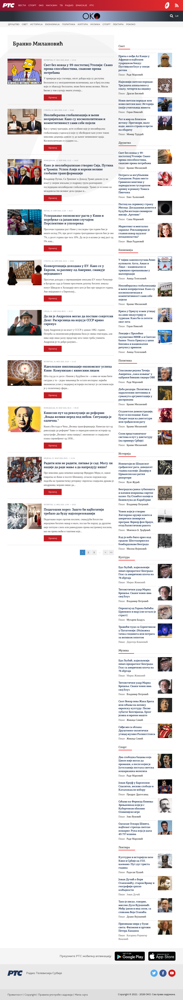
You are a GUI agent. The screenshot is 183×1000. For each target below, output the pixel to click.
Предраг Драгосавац (137, 794)
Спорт (32, 5)
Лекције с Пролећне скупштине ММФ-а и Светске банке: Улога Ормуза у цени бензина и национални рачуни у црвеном (136, 340)
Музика (95, 24)
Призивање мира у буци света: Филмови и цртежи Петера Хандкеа (134, 927)
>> (111, 552)
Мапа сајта (81, 994)
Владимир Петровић (138, 504)
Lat (177, 15)
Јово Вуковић (134, 816)
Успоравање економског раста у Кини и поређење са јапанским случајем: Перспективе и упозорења (74, 219)
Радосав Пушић (135, 872)
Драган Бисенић (135, 93)
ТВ (61, 5)
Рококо (130, 24)
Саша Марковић (135, 219)
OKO (41, 5)
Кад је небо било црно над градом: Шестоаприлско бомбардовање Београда (134, 541)
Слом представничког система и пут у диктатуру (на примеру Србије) (135, 437)
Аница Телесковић (137, 278)
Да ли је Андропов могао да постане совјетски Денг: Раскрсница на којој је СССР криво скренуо (78, 320)
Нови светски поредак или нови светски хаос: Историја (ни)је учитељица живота (136, 104)
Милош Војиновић (137, 548)
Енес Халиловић (135, 197)
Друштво (13, 24)
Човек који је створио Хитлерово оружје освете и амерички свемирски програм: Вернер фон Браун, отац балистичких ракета (136, 518)
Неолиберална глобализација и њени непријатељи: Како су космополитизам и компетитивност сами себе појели (74, 119)
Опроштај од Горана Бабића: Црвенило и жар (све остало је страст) (137, 612)
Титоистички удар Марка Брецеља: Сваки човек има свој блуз (134, 593)
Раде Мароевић (135, 74)
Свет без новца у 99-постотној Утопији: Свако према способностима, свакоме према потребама (78, 69)
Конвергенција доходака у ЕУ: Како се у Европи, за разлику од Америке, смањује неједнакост (74, 269)
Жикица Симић (135, 720)
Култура (83, 24)
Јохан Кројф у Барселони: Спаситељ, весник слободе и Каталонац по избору (136, 786)
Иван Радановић (135, 241)
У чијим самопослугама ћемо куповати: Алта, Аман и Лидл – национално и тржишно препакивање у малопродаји (136, 267)
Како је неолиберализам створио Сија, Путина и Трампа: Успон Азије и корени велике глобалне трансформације (78, 169)
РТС (92, 5)
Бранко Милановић (137, 168)
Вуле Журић (133, 482)
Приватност (15, 994)
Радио (69, 5)
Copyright (30, 994)
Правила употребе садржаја (55, 994)
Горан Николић (135, 112)
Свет (25, 24)
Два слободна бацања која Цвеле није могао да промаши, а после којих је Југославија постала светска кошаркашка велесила (136, 764)
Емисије (81, 5)
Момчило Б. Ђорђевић (138, 530)
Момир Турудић (135, 134)
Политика (68, 24)
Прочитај (52, 97)
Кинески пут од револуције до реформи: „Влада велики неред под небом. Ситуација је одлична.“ (78, 416)
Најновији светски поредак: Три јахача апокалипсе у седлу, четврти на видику (135, 85)
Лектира (118, 24)
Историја (36, 24)
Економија (52, 24)
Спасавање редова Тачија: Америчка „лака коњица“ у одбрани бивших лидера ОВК (136, 374)
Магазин (51, 5)
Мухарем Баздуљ (136, 619)
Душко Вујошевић (136, 916)
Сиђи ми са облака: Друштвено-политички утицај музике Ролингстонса (136, 731)
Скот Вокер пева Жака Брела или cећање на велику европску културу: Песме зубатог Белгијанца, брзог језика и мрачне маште (136, 708)
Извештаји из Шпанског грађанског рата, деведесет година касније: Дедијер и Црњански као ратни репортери (135, 471)
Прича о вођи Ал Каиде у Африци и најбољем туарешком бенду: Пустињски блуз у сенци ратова (134, 63)
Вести (22, 5)
